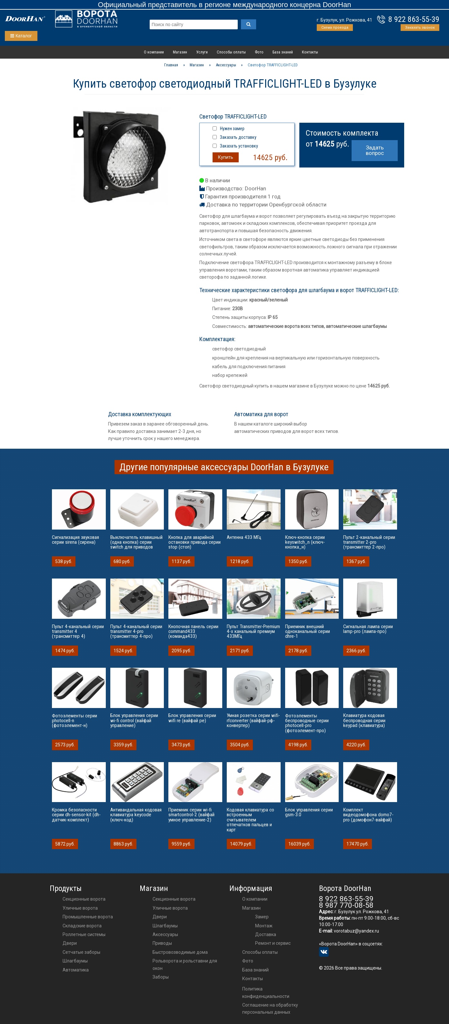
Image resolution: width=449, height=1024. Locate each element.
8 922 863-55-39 (413, 19)
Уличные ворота (80, 908)
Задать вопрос (375, 150)
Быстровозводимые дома (180, 952)
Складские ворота (82, 925)
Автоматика (76, 969)
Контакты (310, 52)
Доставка (265, 934)
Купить (225, 157)
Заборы (161, 977)
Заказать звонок (420, 27)
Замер (262, 916)
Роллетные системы (84, 934)
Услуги (202, 52)
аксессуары (165, 934)
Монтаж (264, 925)
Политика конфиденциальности (265, 992)
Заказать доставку (238, 137)
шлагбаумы (165, 925)
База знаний (283, 52)
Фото (259, 52)
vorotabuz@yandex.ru (356, 930)
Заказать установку (239, 146)
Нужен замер (232, 128)
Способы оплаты (231, 52)
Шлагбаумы (75, 960)
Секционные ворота (84, 899)
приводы (162, 943)
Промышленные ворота (88, 916)
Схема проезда (334, 27)
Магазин (180, 52)
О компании (154, 52)
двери (160, 916)
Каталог (21, 35)
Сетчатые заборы (81, 952)
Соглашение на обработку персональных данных (270, 1008)
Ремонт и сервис (273, 943)
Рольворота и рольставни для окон (185, 964)
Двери (70, 943)
